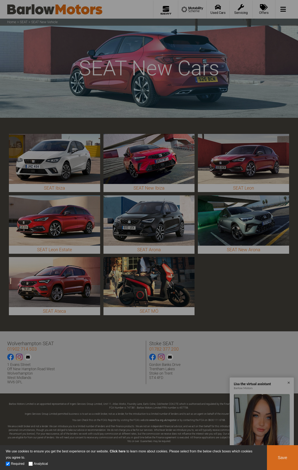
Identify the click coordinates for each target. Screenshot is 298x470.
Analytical (41, 463)
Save (282, 457)
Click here (117, 451)
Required (17, 463)
